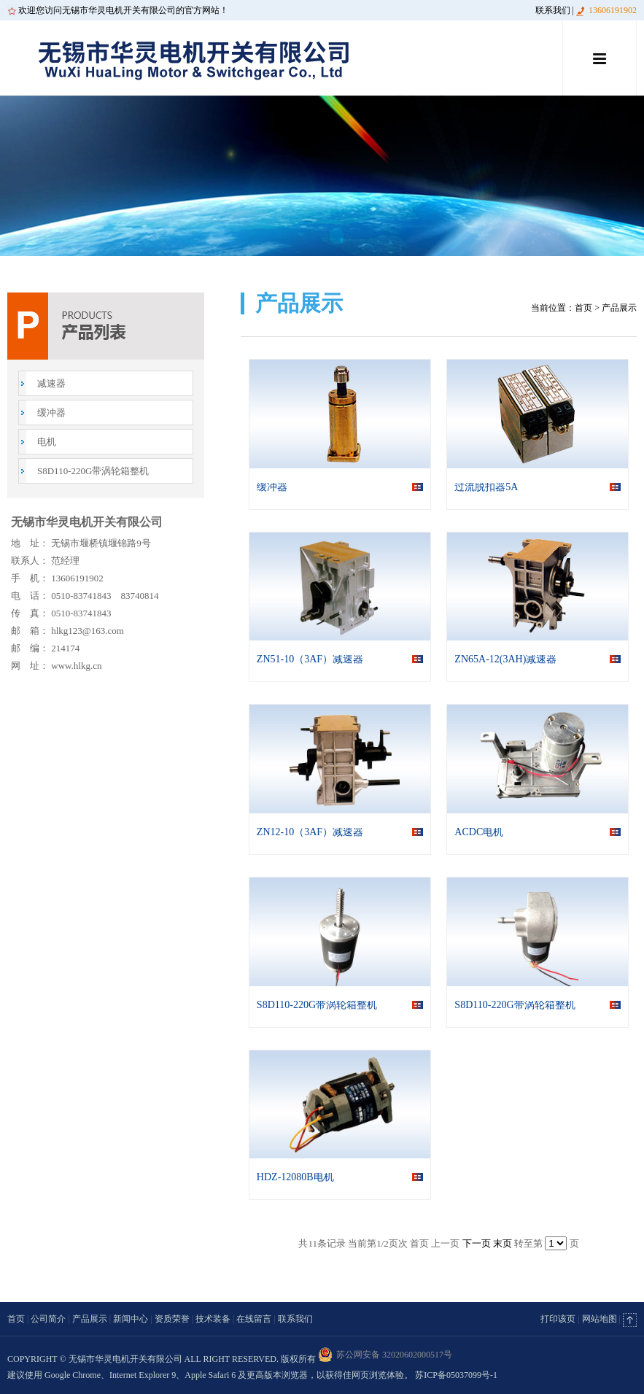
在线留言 (253, 1319)
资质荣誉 (172, 1319)
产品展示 (89, 1319)
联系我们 (552, 10)
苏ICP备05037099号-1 (456, 1375)
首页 (583, 308)
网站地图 (599, 1319)
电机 (46, 441)
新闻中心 (130, 1319)
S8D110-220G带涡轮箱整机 (93, 470)
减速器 (51, 383)
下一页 (476, 1243)
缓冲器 (51, 412)
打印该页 (557, 1319)
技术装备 (212, 1319)
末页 (502, 1243)
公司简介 (48, 1319)
